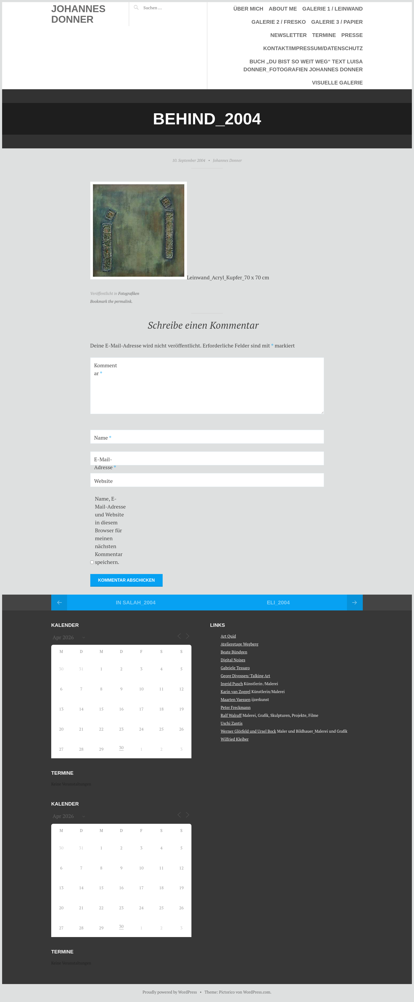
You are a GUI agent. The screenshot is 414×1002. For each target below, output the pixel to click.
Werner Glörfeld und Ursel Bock (248, 731)
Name (102, 437)
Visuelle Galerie (337, 83)
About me (283, 9)
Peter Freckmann (236, 707)
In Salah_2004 (136, 602)
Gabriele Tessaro (235, 667)
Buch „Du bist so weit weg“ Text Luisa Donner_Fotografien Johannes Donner (303, 65)
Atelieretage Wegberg (239, 644)
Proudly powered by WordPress (170, 992)
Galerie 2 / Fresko (279, 22)
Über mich (248, 9)
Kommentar (105, 369)
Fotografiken (128, 293)
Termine (324, 35)
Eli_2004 (278, 602)
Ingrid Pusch (232, 683)
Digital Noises (233, 659)
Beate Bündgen (234, 652)
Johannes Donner (78, 14)
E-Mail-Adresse (105, 463)
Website (103, 480)
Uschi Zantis (232, 723)
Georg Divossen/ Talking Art (245, 675)
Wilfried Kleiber (235, 739)
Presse (352, 35)
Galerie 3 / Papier (337, 22)
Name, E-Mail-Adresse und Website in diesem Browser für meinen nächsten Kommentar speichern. (110, 530)
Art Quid (228, 636)
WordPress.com (256, 992)
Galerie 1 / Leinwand (332, 9)
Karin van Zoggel (236, 691)
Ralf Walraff (231, 715)
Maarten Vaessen (236, 699)
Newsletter (288, 35)
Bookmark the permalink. (111, 301)
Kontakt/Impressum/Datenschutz (313, 48)
